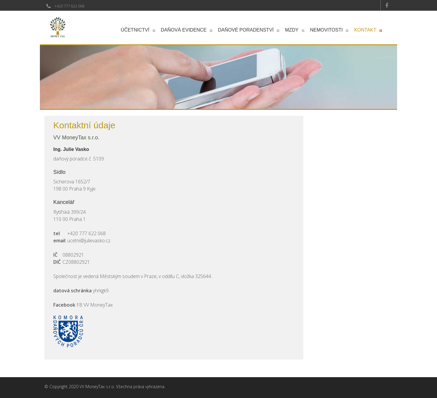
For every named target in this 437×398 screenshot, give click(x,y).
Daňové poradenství (246, 29)
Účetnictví (135, 29)
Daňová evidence (184, 29)
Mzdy (291, 29)
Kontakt (365, 29)
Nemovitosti (326, 29)
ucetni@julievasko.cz (88, 240)
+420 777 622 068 (69, 6)
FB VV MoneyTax (95, 305)
